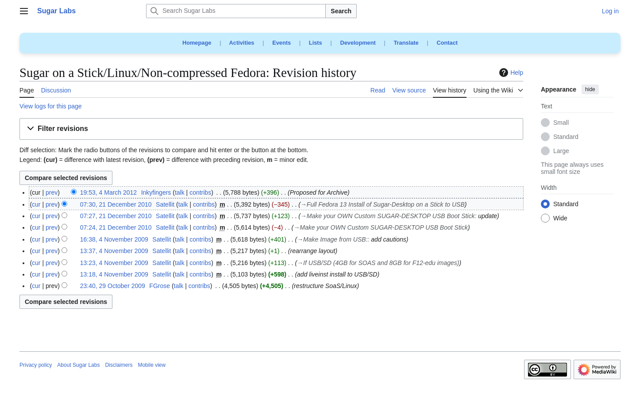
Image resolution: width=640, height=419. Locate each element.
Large (561, 151)
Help (510, 72)
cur (36, 204)
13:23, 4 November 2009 (114, 262)
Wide (560, 218)
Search (341, 11)
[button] (271, 129)
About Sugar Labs (78, 365)
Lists (315, 42)
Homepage (196, 42)
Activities (241, 42)
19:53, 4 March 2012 (108, 192)
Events (281, 42)
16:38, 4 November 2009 (114, 239)
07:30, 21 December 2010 (116, 204)
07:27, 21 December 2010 (116, 215)
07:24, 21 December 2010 (116, 227)
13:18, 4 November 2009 (114, 274)
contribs (200, 192)
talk (180, 192)
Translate (406, 42)
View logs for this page (50, 106)
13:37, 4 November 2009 (114, 250)
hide (590, 89)
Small (561, 123)
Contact (447, 42)
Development (357, 42)
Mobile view (152, 365)
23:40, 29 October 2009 (112, 285)
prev (52, 192)
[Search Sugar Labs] (236, 11)
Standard (565, 137)
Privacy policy (35, 365)
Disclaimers (118, 365)
